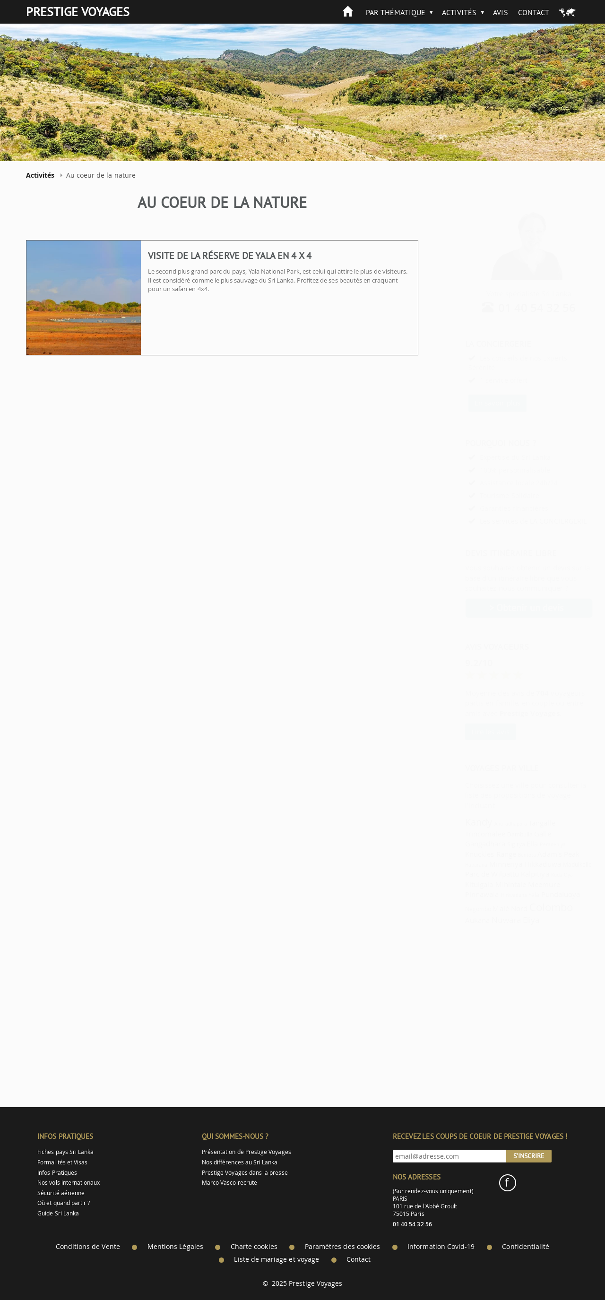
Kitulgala (456, 884)
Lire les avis (467, 731)
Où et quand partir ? (63, 1203)
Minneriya (483, 864)
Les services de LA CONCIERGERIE (510, 521)
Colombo (528, 907)
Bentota (504, 855)
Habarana (453, 864)
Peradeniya (530, 844)
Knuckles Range (467, 854)
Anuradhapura (487, 823)
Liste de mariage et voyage (276, 1259)
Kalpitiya (512, 873)
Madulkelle (554, 865)
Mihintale (487, 884)
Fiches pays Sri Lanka (65, 1152)
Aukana (454, 920)
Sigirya (493, 844)
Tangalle (518, 822)
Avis (500, 12)
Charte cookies (254, 1246)
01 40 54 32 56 (514, 307)
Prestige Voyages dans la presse (245, 1173)
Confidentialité (525, 1246)
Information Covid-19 (441, 1246)
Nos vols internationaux (68, 1183)
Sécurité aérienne (61, 1193)
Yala (510, 895)
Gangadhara (462, 843)
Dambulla (497, 834)
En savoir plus (474, 402)
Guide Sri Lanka (58, 1213)
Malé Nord (486, 908)
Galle (519, 833)
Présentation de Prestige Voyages (246, 1152)
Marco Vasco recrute (229, 1183)
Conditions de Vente (88, 1246)
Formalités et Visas (62, 1162)
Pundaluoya (537, 894)
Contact (533, 12)
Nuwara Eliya (492, 919)
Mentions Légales (175, 1246)
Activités (459, 12)
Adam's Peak (535, 854)
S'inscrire (528, 1156)
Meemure (520, 884)
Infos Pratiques (57, 1173)
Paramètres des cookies (342, 1246)
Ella (509, 843)
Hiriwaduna (491, 895)
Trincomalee (462, 833)
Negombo (455, 909)
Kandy (455, 822)
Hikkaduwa (519, 864)
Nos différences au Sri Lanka (240, 1162)
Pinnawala (459, 894)
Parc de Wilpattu (469, 873)
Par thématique (395, 12)
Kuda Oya (539, 874)
